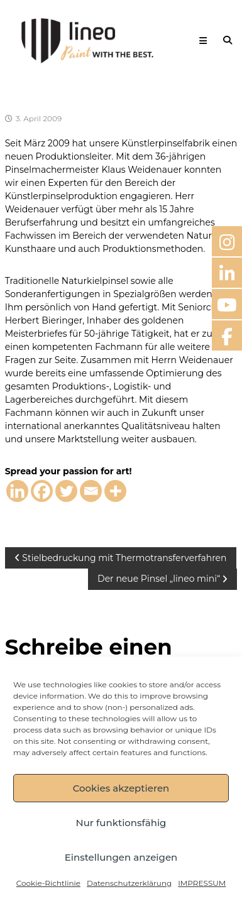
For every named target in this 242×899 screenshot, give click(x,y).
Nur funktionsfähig (121, 823)
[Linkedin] (17, 491)
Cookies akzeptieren (121, 788)
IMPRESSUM (202, 883)
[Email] (91, 491)
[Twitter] (66, 491)
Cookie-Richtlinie (48, 883)
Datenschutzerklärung (129, 883)
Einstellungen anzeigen (121, 857)
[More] (115, 491)
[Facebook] (42, 491)
